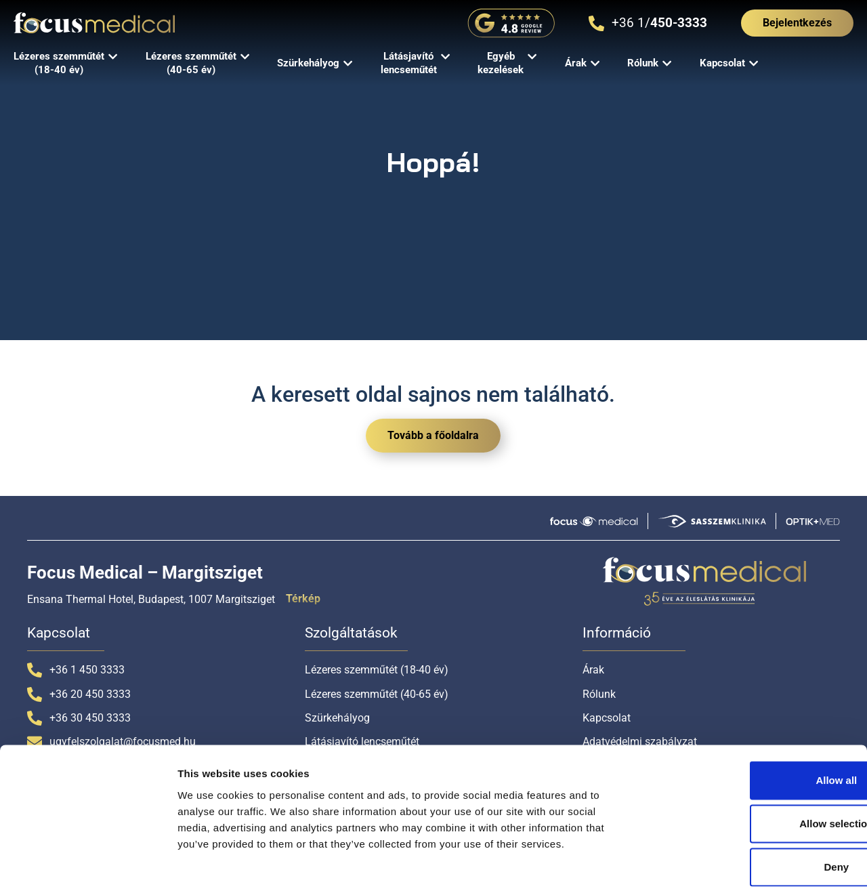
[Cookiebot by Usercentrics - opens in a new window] (87, 868)
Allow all (754, 719)
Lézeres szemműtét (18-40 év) (376, 669)
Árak (593, 669)
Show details (710, 868)
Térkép (303, 598)
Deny (754, 806)
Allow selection (753, 762)
